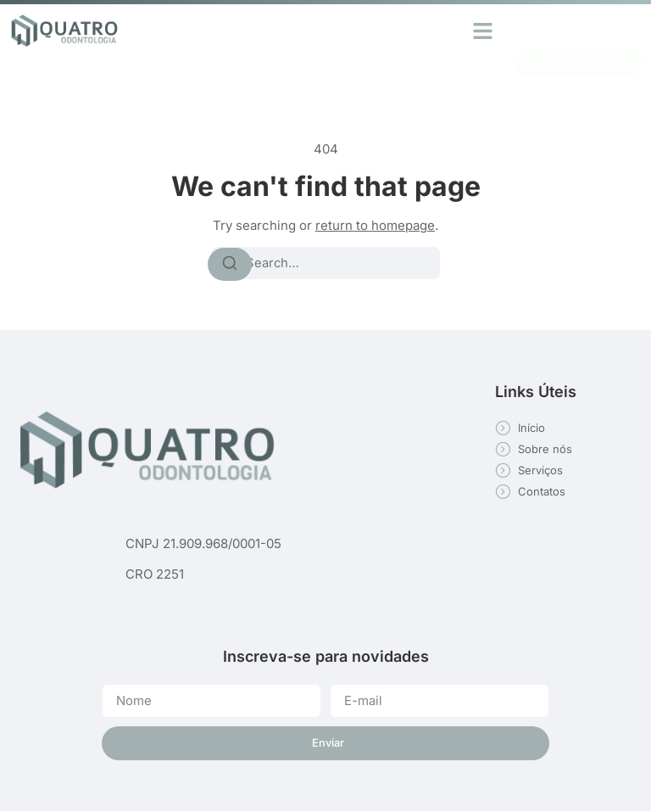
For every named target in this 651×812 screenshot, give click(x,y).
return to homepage (375, 225)
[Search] (230, 264)
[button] (483, 30)
